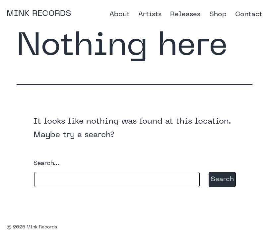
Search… (46, 163)
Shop (218, 14)
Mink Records (39, 14)
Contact (248, 14)
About (119, 14)
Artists (150, 14)
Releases (185, 14)
